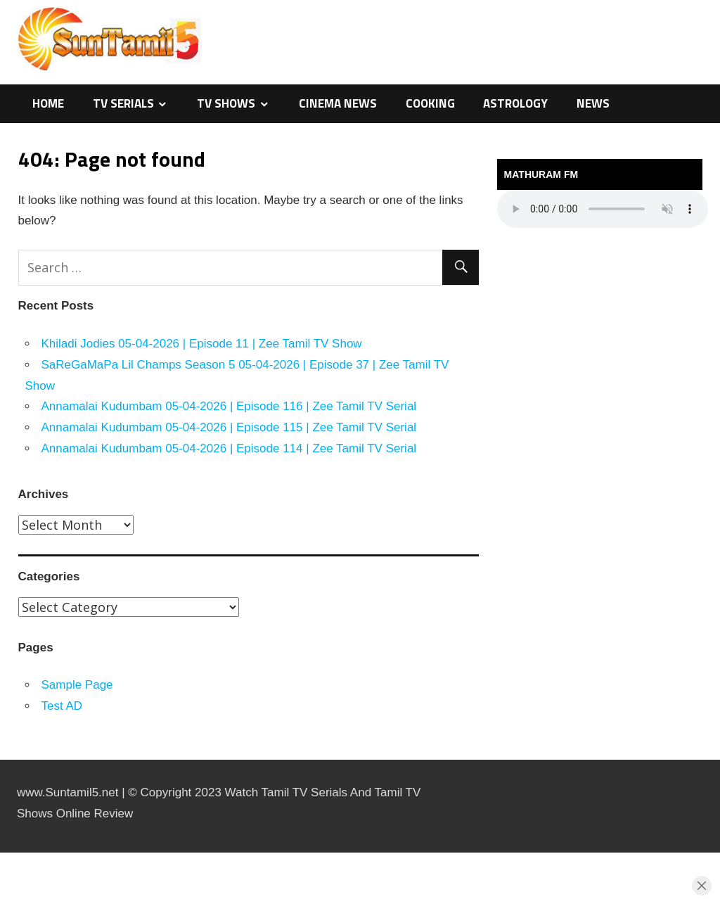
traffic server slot (3, 897)
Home (48, 103)
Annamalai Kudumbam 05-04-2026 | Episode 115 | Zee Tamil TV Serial (229, 427)
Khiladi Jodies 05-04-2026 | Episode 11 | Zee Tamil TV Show (201, 343)
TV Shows (226, 103)
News (593, 103)
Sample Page (77, 684)
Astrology (515, 103)
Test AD (62, 706)
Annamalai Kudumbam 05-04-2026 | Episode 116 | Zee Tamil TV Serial (229, 406)
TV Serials (123, 103)
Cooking (430, 103)
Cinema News (338, 103)
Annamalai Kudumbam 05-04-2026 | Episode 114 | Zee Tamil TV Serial (229, 448)
